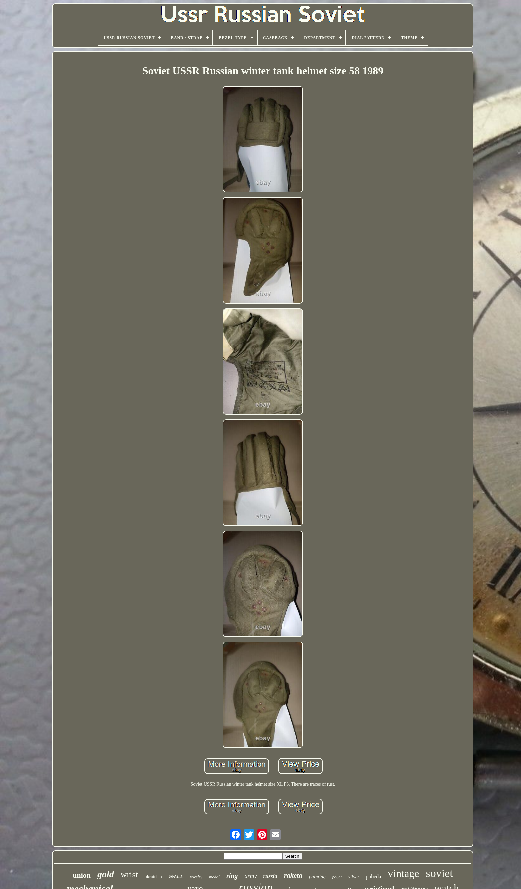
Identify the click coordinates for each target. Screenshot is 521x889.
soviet (439, 873)
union (82, 875)
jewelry (196, 876)
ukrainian (153, 876)
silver (353, 876)
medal (214, 876)
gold (105, 874)
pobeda (373, 876)
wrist (129, 874)
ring (232, 875)
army (250, 876)
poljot (337, 877)
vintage (403, 873)
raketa (293, 875)
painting (317, 876)
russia (270, 876)
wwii (176, 876)
